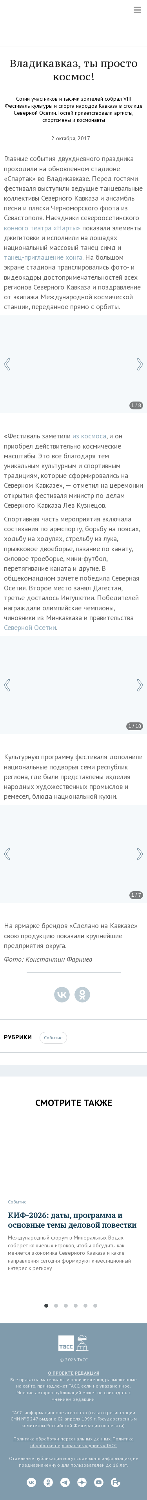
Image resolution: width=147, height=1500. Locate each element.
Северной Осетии (30, 627)
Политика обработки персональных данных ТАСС (82, 1442)
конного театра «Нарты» (42, 227)
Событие (53, 1037)
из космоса (89, 435)
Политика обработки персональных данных (62, 1439)
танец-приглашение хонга (43, 257)
